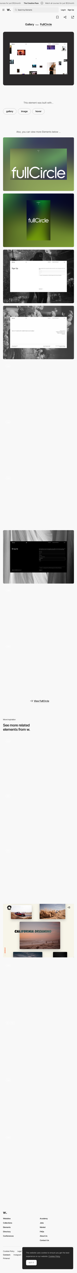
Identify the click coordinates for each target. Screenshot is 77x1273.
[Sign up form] (38, 276)
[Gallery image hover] (38, 388)
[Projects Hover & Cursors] (38, 1103)
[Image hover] (38, 988)
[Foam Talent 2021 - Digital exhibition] (38, 762)
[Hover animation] (38, 1160)
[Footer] (38, 332)
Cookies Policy (8, 1251)
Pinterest (6, 1258)
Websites (7, 1218)
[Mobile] (38, 220)
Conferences (8, 1236)
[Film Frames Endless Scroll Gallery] (38, 817)
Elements (7, 1227)
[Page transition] (38, 501)
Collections (7, 1223)
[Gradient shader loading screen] (38, 669)
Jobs (42, 1223)
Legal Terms (22, 1251)
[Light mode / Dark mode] (38, 613)
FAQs (42, 1231)
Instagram (17, 1255)
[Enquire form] (38, 557)
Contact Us (44, 1240)
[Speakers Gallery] (38, 873)
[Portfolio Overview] (38, 930)
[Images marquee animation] (38, 444)
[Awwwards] (9, 10)
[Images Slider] (38, 1045)
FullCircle (46, 24)
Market (43, 1227)
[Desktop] (38, 164)
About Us (43, 1236)
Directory (7, 1231)
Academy (44, 1218)
